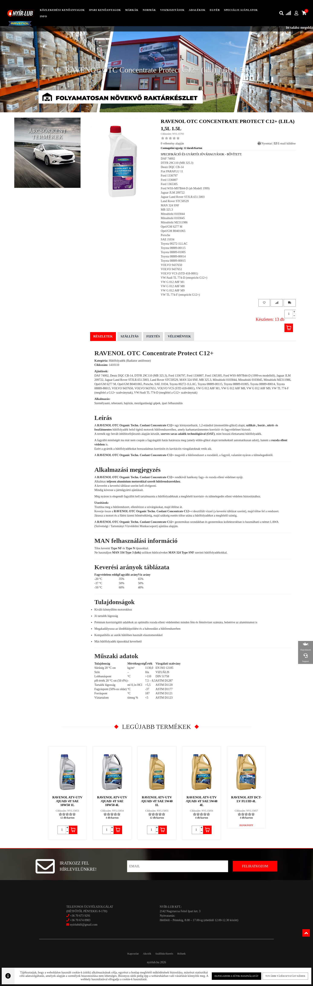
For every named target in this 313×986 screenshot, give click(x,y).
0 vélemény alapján (172, 143)
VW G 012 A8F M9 (173, 290)
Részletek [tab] (103, 336)
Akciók (145, 953)
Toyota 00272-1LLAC (174, 243)
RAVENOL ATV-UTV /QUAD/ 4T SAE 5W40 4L (202, 801)
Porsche (165, 235)
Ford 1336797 (169, 175)
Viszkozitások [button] (172, 10)
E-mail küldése (285, 143)
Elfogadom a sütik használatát (235, 975)
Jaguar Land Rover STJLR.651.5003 (183, 196)
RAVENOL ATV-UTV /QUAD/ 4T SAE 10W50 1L (67, 801)
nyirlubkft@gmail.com (81, 924)
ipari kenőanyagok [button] (105, 10)
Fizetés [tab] (153, 336)
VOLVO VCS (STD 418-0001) (179, 273)
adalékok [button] (197, 10)
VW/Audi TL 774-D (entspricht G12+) (184, 277)
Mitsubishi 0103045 (173, 218)
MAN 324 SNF (170, 205)
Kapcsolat (128, 953)
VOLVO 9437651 (171, 269)
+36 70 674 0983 (80, 920)
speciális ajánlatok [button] (241, 10)
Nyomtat (265, 143)
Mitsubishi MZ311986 (174, 222)
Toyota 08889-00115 (173, 248)
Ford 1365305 (169, 184)
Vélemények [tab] (179, 336)
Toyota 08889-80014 (173, 256)
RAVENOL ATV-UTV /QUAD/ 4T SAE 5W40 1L (157, 801)
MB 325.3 (167, 209)
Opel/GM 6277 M (171, 226)
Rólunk (186, 953)
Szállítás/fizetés (165, 953)
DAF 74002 (168, 158)
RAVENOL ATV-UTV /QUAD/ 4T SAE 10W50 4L (112, 801)
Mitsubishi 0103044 (173, 213)
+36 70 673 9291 (80, 915)
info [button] (43, 16)
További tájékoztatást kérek (282, 975)
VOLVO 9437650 (171, 265)
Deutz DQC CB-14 (172, 167)
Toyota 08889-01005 (173, 252)
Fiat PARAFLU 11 (172, 171)
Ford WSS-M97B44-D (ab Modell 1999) (185, 188)
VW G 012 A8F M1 (173, 282)
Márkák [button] (131, 10)
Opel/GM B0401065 (173, 231)
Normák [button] (149, 10)
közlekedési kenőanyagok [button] (62, 10)
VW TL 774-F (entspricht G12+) (180, 294)
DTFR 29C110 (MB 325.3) (177, 162)
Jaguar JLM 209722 (173, 192)
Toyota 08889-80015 (173, 260)
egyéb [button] (215, 10)
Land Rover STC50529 (175, 201)
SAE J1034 (167, 239)
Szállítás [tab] (129, 336)
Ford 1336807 (169, 179)
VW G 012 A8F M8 (173, 286)
